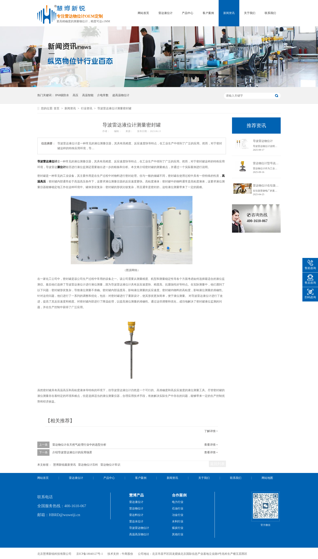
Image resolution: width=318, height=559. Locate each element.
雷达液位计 (165, 13)
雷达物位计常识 (110, 464)
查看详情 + (211, 444)
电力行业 (177, 502)
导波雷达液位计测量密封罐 (114, 108)
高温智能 (87, 95)
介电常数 (103, 95)
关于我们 (249, 13)
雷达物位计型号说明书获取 (270, 163)
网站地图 (267, 477)
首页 (57, 108)
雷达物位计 (136, 508)
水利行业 (177, 521)
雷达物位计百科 (88, 464)
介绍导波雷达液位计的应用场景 (72, 452)
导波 (40, 161)
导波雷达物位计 (263, 141)
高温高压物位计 (139, 534)
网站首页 (143, 13)
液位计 (61, 167)
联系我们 (270, 13)
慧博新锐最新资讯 (64, 464)
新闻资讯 (229, 13)
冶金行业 (177, 514)
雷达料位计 (136, 514)
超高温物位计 (120, 95)
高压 (75, 95)
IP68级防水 (62, 95)
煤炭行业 (177, 527)
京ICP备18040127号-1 (89, 553)
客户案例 (208, 13)
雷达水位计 (136, 521)
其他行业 (177, 534)
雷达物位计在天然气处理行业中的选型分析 (79, 444)
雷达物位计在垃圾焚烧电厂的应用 (274, 185)
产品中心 (187, 13)
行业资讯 (87, 108)
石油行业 (177, 508)
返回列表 (217, 464)
